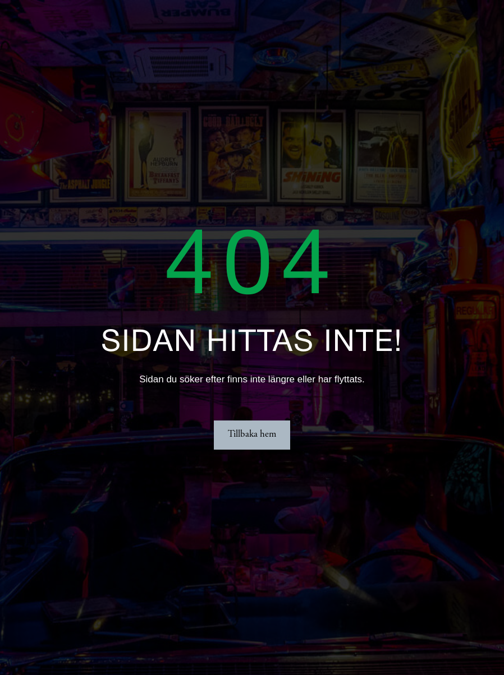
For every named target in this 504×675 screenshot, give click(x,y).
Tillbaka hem (252, 435)
